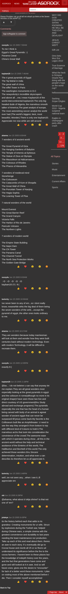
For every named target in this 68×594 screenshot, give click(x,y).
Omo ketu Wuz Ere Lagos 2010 (57, 58)
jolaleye (5, 517)
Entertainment (38, 4)
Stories (55, 163)
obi (3, 495)
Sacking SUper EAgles (58, 99)
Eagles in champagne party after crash (57, 122)
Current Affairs (58, 181)
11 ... (61, 142)
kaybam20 (6, 74)
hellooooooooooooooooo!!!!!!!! (59, 92)
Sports (53, 4)
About (61, 592)
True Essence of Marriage (58, 66)
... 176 (61, 145)
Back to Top (5, 588)
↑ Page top (52, 592)
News (16, 4)
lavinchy (5, 299)
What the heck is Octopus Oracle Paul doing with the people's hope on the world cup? (58, 80)
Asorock (6, 4)
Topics (5, 11)
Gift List (55, 50)
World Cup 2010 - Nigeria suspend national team (58, 110)
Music (25, 4)
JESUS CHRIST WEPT (56, 42)
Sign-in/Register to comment (14, 34)
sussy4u (5, 45)
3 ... (62, 138)
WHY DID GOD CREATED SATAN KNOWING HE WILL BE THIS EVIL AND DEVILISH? (58, 25)
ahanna (5, 136)
